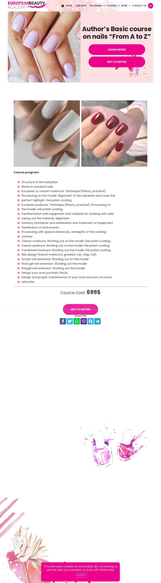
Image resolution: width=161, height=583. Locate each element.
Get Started (117, 62)
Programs (96, 5)
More (124, 5)
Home (66, 5)
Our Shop (81, 5)
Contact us (139, 5)
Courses (112, 5)
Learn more (117, 49)
